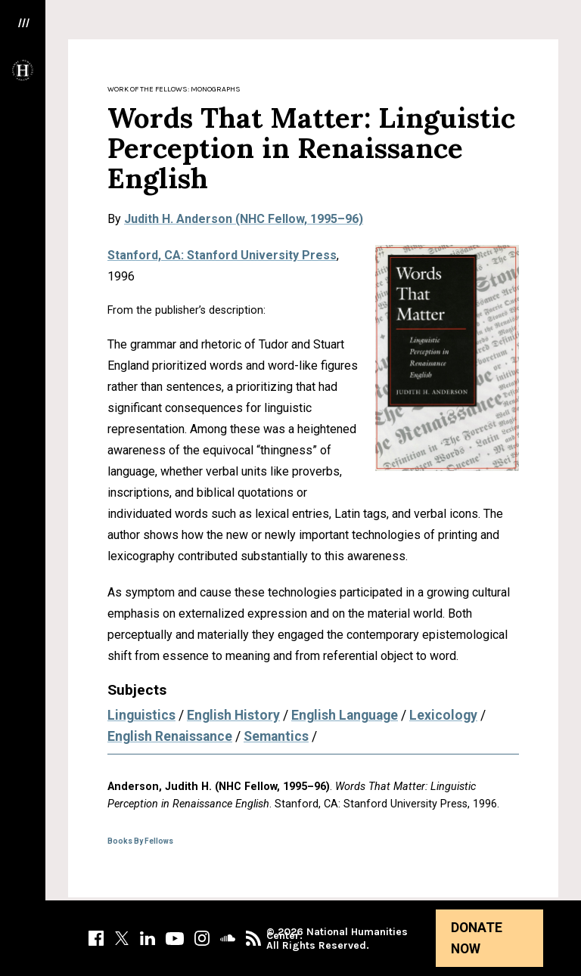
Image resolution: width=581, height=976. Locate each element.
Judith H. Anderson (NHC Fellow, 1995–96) (243, 219)
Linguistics (141, 715)
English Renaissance (169, 736)
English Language (344, 715)
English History (233, 715)
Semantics (276, 736)
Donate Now (476, 938)
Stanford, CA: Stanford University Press (222, 255)
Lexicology (443, 715)
